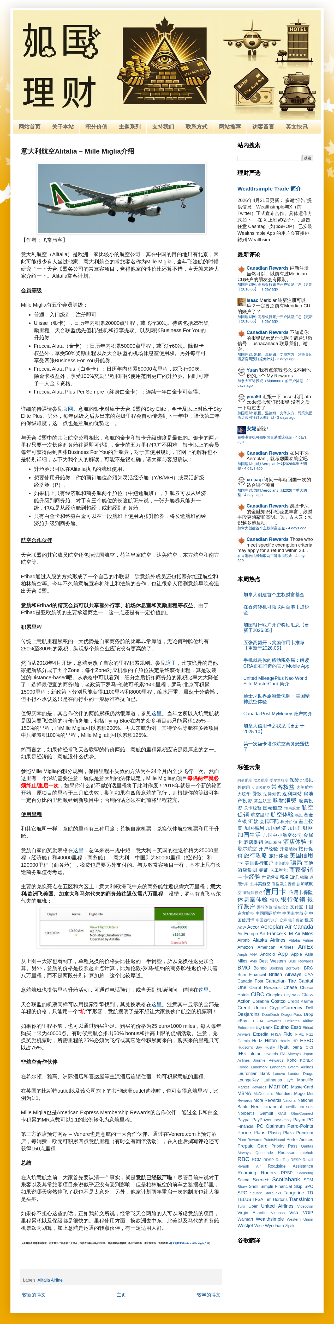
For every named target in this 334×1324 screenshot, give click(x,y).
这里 (171, 663)
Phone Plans (251, 1132)
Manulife (305, 1080)
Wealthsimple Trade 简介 (269, 189)
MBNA (244, 1093)
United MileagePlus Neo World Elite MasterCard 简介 (275, 681)
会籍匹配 (269, 821)
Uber (253, 1206)
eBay (242, 1020)
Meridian (283, 1093)
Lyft (290, 1080)
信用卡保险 (301, 892)
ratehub (306, 1153)
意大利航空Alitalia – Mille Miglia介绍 (189, 1243)
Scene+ (261, 1179)
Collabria (261, 1001)
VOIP (308, 1212)
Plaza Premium (298, 1132)
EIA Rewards (270, 1021)
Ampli (242, 954)
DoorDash (270, 1014)
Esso (296, 1027)
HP (295, 1041)
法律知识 (272, 793)
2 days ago (286, 359)
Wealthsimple (270, 1219)
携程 (291, 884)
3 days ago (286, 417)
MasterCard (302, 1087)
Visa (293, 1212)
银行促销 (293, 899)
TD (310, 1192)
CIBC (257, 994)
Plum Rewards (249, 1140)
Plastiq (274, 1132)
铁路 (304, 877)
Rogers (268, 1172)
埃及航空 (261, 780)
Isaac (252, 300)
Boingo (259, 968)
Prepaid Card (252, 1146)
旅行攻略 (255, 855)
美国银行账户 (259, 863)
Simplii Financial (276, 1186)
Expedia (261, 1034)
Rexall (308, 1160)
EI (252, 1021)
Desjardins (248, 1014)
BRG (308, 968)
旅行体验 (278, 855)
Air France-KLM (276, 933)
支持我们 (163, 127)
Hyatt (283, 1047)
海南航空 (292, 808)
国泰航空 (273, 807)
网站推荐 (230, 127)
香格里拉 (279, 884)
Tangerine (294, 1192)
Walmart (245, 1219)
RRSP (287, 1172)
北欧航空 (262, 787)
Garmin (243, 1041)
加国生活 (249, 835)
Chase (290, 987)
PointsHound (274, 1140)
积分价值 (96, 127)
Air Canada (299, 926)
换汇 (299, 815)
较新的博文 (34, 1294)
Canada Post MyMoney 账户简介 (277, 713)
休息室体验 (252, 899)
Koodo (242, 1067)
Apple (296, 954)
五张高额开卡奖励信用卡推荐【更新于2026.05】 (274, 645)
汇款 (253, 821)
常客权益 (283, 787)
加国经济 (276, 828)
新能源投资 (252, 893)
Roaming (246, 1172)
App (283, 954)
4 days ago (253, 468)
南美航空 (282, 863)
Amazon (245, 947)
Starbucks (273, 1193)
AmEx (305, 946)
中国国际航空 (268, 913)
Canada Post (250, 981)
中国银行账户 (267, 920)
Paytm (299, 1119)
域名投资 (281, 907)
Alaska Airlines (269, 940)
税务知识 (289, 877)
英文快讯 (297, 127)
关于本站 (63, 127)
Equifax (281, 1027)
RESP (296, 1160)
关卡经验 (253, 808)
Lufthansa (273, 1080)
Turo (241, 1206)
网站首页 (29, 127)
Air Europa (247, 933)
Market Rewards (251, 1087)
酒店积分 (273, 842)
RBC (243, 1159)
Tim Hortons (276, 1199)
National (289, 1100)
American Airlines (276, 947)
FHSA (276, 1034)
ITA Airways (290, 1054)
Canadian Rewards (268, 268)
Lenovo (279, 1074)
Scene (243, 1179)
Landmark (259, 1067)
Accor (253, 927)
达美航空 (304, 787)
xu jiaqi (255, 479)
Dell (309, 1007)
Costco (278, 1001)
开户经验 (268, 848)
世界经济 (270, 877)
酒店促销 (253, 842)
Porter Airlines (300, 1139)
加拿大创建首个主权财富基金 (261, 528)
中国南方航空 (295, 913)
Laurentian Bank (253, 1073)
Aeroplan (272, 926)
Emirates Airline (299, 1021)
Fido (288, 1034)
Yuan (252, 370)
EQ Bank (264, 1027)
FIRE (299, 1034)
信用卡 (275, 891)
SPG (242, 1192)
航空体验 (282, 814)
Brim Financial (251, 974)
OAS (282, 1113)
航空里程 (259, 815)
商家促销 (301, 869)
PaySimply (282, 1120)
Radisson (287, 1152)
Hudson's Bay (249, 1047)
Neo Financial (266, 1106)
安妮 (251, 428)
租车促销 (295, 920)
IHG (241, 1053)
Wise (259, 1225)
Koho (292, 1060)
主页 (121, 1294)
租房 (309, 919)
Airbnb (243, 940)
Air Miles (304, 933)
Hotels (284, 1041)
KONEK (306, 1060)
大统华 (244, 793)
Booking (276, 968)
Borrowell (293, 968)
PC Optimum (271, 1126)
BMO (243, 967)
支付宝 (296, 906)
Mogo (299, 1093)
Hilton (271, 1040)
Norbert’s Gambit (255, 1113)
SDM (308, 1179)
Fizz (309, 1034)
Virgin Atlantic (251, 1212)
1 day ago (269, 289)
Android (267, 954)
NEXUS (306, 1107)
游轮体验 (264, 907)
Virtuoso (278, 1213)
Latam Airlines (300, 1067)
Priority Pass (284, 1146)
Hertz (257, 1040)
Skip (298, 1186)
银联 (274, 899)
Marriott (278, 1086)
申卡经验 (248, 876)
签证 (264, 870)
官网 (68, 409)
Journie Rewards (268, 1060)
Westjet (245, 1225)
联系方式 (196, 127)
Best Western (272, 961)
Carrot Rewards (265, 987)
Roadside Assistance (290, 1166)
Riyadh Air (249, 1166)
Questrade (264, 1153)
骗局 (296, 862)
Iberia (296, 1047)
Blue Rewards (300, 961)
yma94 (254, 396)
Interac (254, 1053)
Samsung (305, 1173)
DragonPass (291, 1014)
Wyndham (274, 1225)
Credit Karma (300, 1001)
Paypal (243, 1119)
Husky (270, 1047)
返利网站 (292, 793)
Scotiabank (286, 1179)
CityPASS (292, 995)
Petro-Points (300, 1126)
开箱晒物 (288, 848)
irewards (271, 1054)
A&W (241, 927)
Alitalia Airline (50, 1280)
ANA (254, 954)
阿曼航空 (244, 780)
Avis (253, 961)
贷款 (257, 793)
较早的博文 (208, 1294)
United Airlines (277, 1206)
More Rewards (267, 1100)
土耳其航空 (260, 883)
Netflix (291, 1107)
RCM (256, 1159)
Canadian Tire (281, 981)
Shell (253, 1186)
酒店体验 (295, 842)
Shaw (242, 1186)
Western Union (300, 1219)
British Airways (285, 974)
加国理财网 (300, 828)
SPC (309, 1186)
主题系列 (130, 127)
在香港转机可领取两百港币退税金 (264, 437)
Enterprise (246, 1027)
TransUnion (301, 1199)
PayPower (262, 1119)
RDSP (268, 1160)
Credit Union (251, 1007)
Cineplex (274, 994)
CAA (309, 974)
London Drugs (300, 1074)
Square (256, 1193)
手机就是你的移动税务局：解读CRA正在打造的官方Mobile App (276, 663)
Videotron (305, 1206)
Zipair (289, 1226)
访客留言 (263, 127)
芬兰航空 (263, 801)
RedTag (282, 1160)
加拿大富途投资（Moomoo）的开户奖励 (270, 381)
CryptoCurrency (285, 1007)
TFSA (257, 1199)
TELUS (244, 1199)
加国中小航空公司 (282, 835)
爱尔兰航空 (279, 780)
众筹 (283, 920)
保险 (294, 780)
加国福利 (254, 828)
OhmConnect (302, 1113)
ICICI (309, 1047)
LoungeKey (248, 1080)
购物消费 (285, 800)
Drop (308, 1014)
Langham (278, 1067)
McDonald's (263, 1094)
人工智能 (279, 870)
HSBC (306, 1040)
